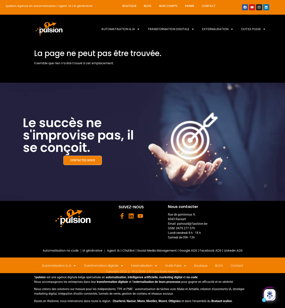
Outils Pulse (253, 29)
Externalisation (217, 29)
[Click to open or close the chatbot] (269, 294)
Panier (189, 6)
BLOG (147, 6)
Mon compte (168, 6)
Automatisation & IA (120, 29)
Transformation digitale (171, 29)
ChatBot (128, 250)
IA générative (92, 250)
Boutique (129, 6)
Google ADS (188, 250)
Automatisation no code (61, 250)
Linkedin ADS (233, 250)
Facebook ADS (210, 250)
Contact (209, 6)
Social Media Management (157, 250)
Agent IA (113, 250)
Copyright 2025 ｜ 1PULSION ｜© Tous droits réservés (142, 271)
